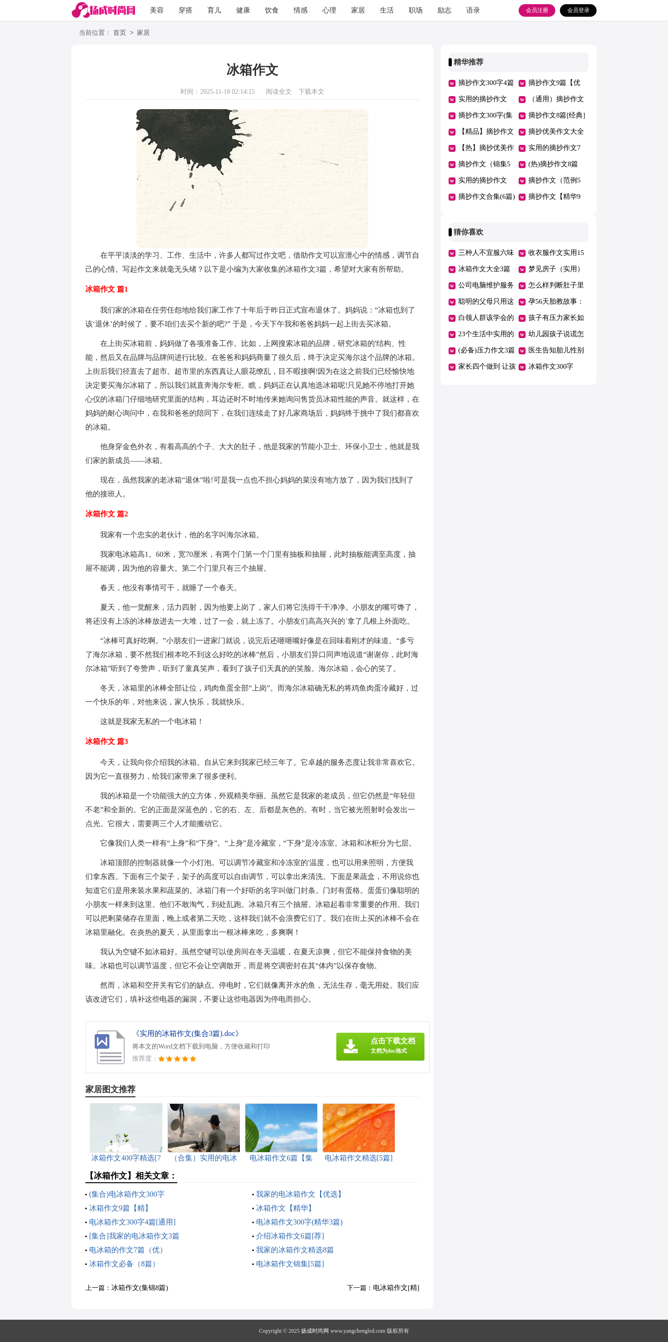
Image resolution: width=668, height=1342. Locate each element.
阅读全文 (279, 91)
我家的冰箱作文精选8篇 (295, 1250)
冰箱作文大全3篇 (484, 269)
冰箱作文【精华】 (285, 1208)
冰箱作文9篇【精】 (120, 1208)
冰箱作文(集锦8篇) (139, 1287)
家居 (358, 10)
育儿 (214, 10)
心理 (329, 10)
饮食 (272, 10)
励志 (444, 10)
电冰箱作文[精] (396, 1287)
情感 (301, 10)
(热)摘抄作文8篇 (553, 164)
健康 (243, 10)
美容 (157, 10)
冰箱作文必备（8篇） (124, 1264)
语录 (473, 10)
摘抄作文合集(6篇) (486, 196)
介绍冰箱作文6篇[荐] (290, 1236)
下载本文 (311, 91)
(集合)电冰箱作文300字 (127, 1194)
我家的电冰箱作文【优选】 (300, 1194)
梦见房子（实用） (556, 269)
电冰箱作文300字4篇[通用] (132, 1222)
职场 (416, 10)
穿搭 (186, 10)
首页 (119, 33)
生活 (387, 10)
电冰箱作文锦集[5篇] (290, 1264)
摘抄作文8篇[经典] (556, 115)
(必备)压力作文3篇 (486, 350)
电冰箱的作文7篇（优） (128, 1250)
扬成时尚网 (315, 1331)
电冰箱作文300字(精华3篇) (299, 1222)
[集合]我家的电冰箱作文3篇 (134, 1236)
